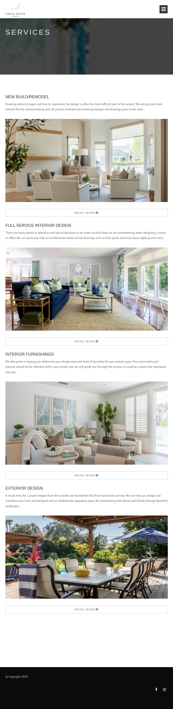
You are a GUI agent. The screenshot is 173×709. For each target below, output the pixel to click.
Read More (85, 212)
